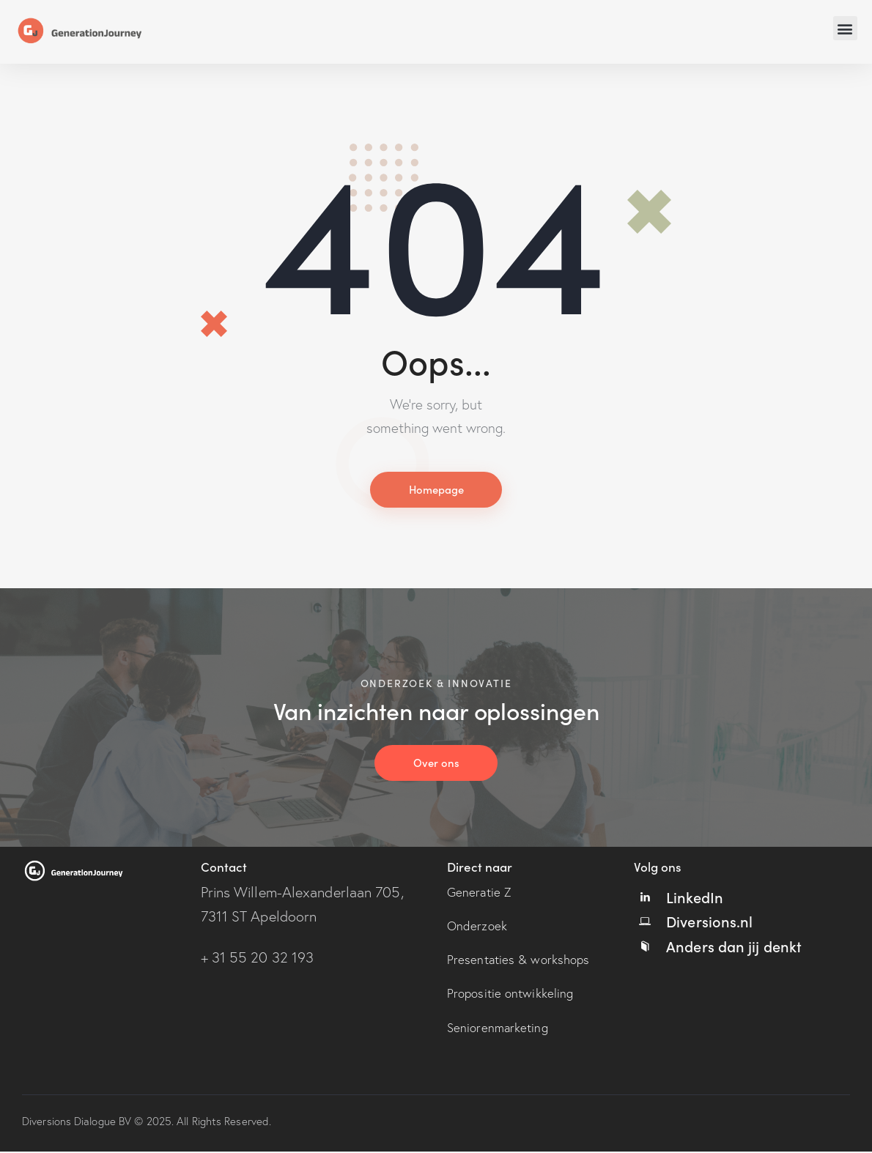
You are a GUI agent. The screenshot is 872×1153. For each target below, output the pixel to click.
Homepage (436, 489)
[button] (845, 28)
